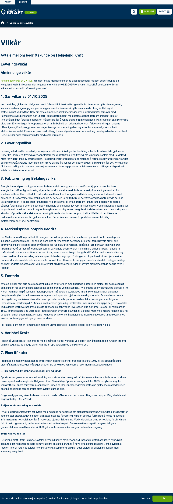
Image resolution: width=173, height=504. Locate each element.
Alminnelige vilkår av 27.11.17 (17, 80)
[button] (164, 12)
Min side (147, 11)
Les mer (145, 498)
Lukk (162, 498)
